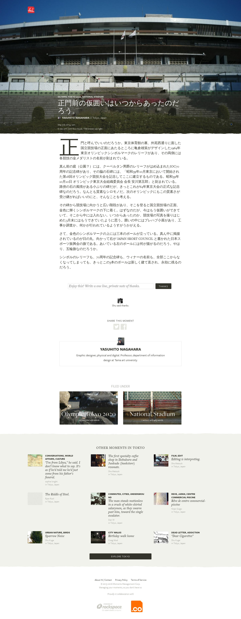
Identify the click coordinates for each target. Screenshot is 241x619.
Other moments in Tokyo (120, 447)
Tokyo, (99, 117)
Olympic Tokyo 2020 (69, 96)
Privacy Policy (121, 580)
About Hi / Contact (103, 580)
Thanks (163, 286)
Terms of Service (138, 580)
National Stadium (93, 96)
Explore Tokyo (120, 556)
